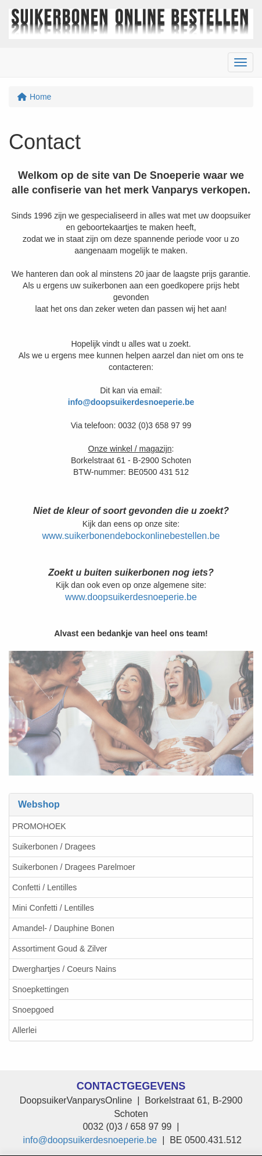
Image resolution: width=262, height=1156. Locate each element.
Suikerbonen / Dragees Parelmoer (73, 867)
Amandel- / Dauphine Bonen (63, 928)
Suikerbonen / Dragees (53, 846)
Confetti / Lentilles (44, 887)
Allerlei (24, 1030)
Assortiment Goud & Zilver (59, 948)
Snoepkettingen (40, 989)
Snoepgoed (33, 1009)
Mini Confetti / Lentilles (53, 907)
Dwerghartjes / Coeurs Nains (64, 969)
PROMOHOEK (39, 826)
